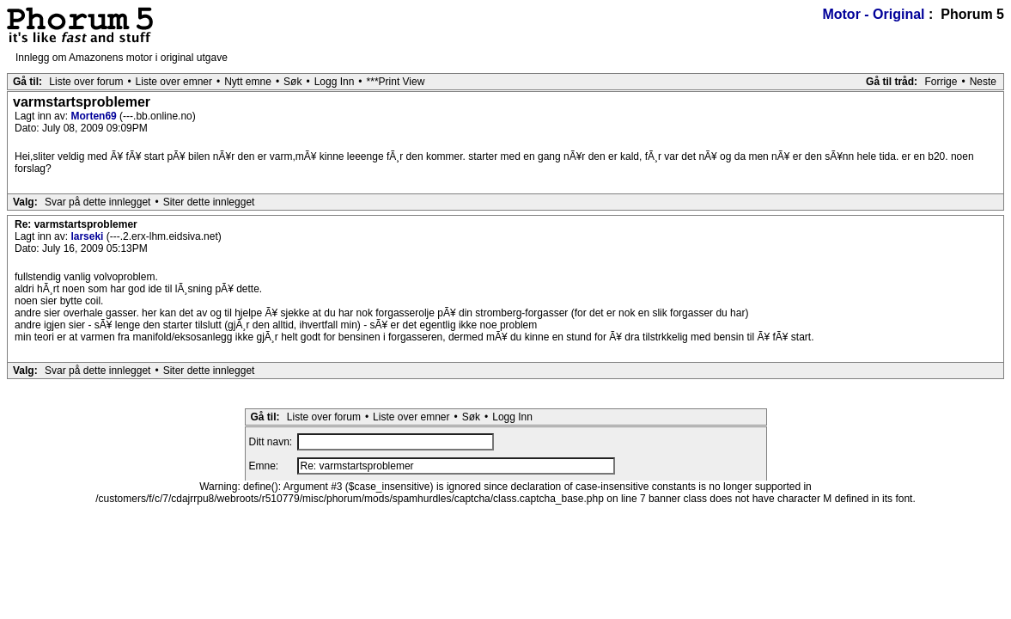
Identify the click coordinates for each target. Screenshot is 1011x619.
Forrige (940, 82)
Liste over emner (174, 82)
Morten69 (94, 116)
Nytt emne (247, 82)
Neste (983, 82)
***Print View (396, 82)
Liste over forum (86, 82)
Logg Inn (334, 82)
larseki (88, 236)
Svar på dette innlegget (97, 202)
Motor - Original (873, 14)
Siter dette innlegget (209, 202)
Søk (292, 82)
